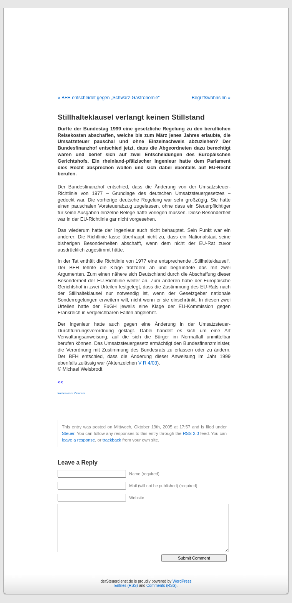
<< (60, 382)
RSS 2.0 (191, 433)
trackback (112, 440)
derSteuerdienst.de (146, 43)
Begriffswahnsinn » (211, 97)
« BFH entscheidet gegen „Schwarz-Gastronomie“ (108, 97)
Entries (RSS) (126, 585)
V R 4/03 (147, 363)
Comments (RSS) (161, 585)
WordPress (182, 581)
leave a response (78, 440)
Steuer (68, 433)
